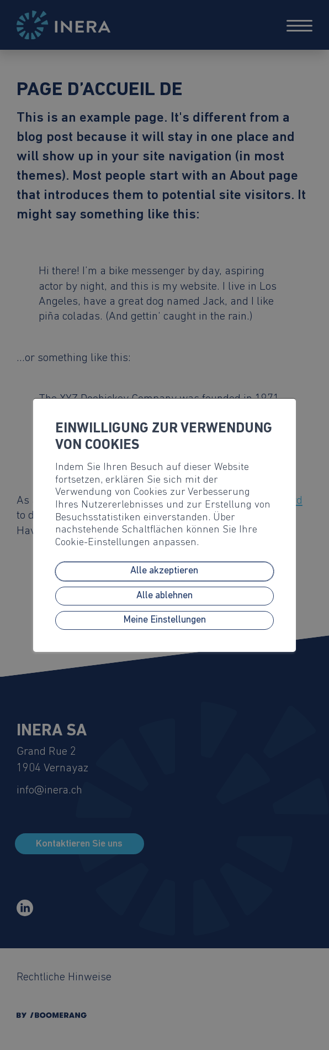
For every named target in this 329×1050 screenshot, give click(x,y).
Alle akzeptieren (164, 571)
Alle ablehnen (164, 596)
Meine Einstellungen (164, 620)
